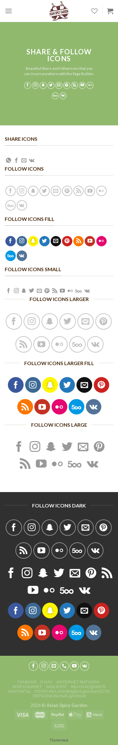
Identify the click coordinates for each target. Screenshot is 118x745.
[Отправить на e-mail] (59, 85)
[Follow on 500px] (55, 96)
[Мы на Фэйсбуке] (27, 85)
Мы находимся (88, 686)
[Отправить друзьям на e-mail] (23, 160)
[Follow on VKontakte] (63, 96)
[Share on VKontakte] (31, 160)
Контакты (19, 691)
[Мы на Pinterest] (66, 85)
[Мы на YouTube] (82, 85)
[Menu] (8, 11)
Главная (26, 682)
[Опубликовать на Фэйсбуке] (16, 160)
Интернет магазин (78, 682)
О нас (46, 682)
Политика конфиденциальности (72, 691)
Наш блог (56, 686)
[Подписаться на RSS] (74, 85)
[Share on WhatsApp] (8, 160)
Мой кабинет (27, 686)
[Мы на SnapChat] (43, 85)
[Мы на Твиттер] (51, 85)
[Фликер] (90, 85)
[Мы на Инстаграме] (35, 85)
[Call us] (64, 666)
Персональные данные (60, 695)
